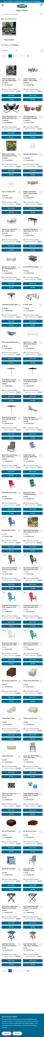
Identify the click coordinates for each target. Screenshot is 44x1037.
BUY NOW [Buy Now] (11, 99)
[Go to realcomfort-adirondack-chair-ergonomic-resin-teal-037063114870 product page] (32, 647)
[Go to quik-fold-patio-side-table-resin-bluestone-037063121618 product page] (11, 948)
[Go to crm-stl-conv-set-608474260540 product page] (11, 196)
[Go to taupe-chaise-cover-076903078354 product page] (11, 722)
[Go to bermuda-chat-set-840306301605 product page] (32, 158)
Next (28, 56)
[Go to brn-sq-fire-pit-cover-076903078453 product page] (32, 835)
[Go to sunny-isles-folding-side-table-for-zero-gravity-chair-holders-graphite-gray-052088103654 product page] (11, 910)
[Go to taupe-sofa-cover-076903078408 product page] (11, 760)
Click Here (37, 1)
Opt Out (17, 1033)
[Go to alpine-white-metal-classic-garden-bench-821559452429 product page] (32, 346)
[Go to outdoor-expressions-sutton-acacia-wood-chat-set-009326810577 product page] (32, 196)
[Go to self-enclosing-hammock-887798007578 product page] (11, 346)
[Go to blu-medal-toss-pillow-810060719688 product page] (11, 873)
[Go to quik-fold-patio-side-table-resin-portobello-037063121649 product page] (32, 948)
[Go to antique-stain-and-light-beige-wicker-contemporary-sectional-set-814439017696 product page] (11, 83)
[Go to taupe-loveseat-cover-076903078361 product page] (32, 722)
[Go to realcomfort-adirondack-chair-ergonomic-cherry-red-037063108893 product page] (32, 609)
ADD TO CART (11, 95)
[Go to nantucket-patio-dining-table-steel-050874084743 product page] (32, 233)
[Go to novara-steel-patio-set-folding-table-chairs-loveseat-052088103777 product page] (11, 233)
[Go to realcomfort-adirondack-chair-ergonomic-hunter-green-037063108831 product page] (32, 572)
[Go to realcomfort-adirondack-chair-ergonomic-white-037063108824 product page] (11, 647)
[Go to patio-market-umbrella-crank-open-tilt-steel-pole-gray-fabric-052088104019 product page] (11, 421)
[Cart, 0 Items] (40, 5)
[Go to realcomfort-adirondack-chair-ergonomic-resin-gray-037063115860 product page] (11, 572)
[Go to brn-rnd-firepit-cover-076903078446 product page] (11, 835)
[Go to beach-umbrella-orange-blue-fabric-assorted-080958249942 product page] (32, 797)
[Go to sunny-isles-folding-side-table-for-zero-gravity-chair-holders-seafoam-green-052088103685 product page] (32, 910)
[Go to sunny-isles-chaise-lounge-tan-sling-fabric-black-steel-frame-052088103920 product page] (32, 421)
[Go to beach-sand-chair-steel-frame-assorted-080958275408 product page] (11, 797)
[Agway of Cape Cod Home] (22, 6)
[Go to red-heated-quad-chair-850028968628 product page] (11, 496)
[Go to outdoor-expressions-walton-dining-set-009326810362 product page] (32, 83)
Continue (6, 1033)
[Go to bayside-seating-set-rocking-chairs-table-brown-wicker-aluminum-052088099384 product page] (11, 271)
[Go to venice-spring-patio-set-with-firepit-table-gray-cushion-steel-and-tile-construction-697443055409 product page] (11, 120)
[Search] (41, 14)
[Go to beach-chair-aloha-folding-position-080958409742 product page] (32, 496)
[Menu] (3, 5)
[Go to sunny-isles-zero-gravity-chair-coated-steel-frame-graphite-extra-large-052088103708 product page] (11, 459)
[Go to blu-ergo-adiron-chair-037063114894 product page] (11, 534)
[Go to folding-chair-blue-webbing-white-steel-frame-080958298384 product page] (32, 459)
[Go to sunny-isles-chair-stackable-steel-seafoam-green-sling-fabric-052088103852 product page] (32, 873)
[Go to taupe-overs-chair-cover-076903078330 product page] (32, 685)
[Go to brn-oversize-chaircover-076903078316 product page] (11, 685)
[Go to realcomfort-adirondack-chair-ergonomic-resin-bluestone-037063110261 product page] (32, 534)
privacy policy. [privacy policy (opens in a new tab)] (29, 1023)
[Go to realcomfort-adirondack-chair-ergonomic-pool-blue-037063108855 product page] (11, 609)
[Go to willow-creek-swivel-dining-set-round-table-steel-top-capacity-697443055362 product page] (11, 158)
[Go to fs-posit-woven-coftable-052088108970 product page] (32, 271)
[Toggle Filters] (42, 50)
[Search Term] (22, 14)
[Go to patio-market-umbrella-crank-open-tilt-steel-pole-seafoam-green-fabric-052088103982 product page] (11, 384)
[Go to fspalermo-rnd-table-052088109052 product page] (11, 308)
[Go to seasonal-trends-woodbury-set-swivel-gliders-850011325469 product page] (32, 120)
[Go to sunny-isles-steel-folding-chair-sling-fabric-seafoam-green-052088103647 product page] (32, 760)
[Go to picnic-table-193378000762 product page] (32, 308)
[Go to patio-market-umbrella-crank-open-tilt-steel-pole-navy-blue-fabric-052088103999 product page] (32, 384)
